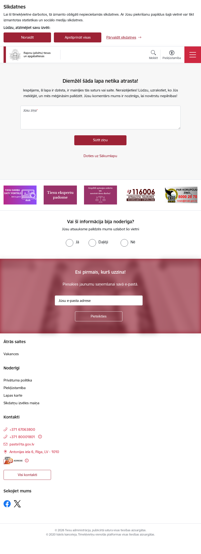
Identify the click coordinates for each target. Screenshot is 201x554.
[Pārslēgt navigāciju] (192, 54)
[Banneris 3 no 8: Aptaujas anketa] (100, 194)
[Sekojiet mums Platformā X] (17, 503)
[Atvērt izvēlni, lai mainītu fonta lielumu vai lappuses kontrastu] (171, 55)
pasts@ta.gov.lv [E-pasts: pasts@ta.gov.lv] (21, 444)
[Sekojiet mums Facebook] (7, 503)
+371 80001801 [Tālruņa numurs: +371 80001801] (22, 437)
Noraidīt (27, 37)
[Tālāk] (191, 195)
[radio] (72, 242)
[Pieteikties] (98, 316)
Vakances (11, 354)
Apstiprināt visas (78, 37)
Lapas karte (13, 395)
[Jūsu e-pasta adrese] (99, 300)
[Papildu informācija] (40, 436)
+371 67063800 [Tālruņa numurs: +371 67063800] (22, 429)
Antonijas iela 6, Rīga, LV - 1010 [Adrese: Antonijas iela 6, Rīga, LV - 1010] (34, 452)
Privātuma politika (18, 380)
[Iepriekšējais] (10, 195)
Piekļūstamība (15, 388)
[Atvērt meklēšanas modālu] (153, 55)
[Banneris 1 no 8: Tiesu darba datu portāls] (20, 194)
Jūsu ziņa (30, 110)
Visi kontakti (27, 474)
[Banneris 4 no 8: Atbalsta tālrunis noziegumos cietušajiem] (141, 194)
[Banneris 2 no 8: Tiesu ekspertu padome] (60, 194)
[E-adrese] (13, 460)
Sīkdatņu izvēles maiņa (21, 403)
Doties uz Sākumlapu (100, 156)
